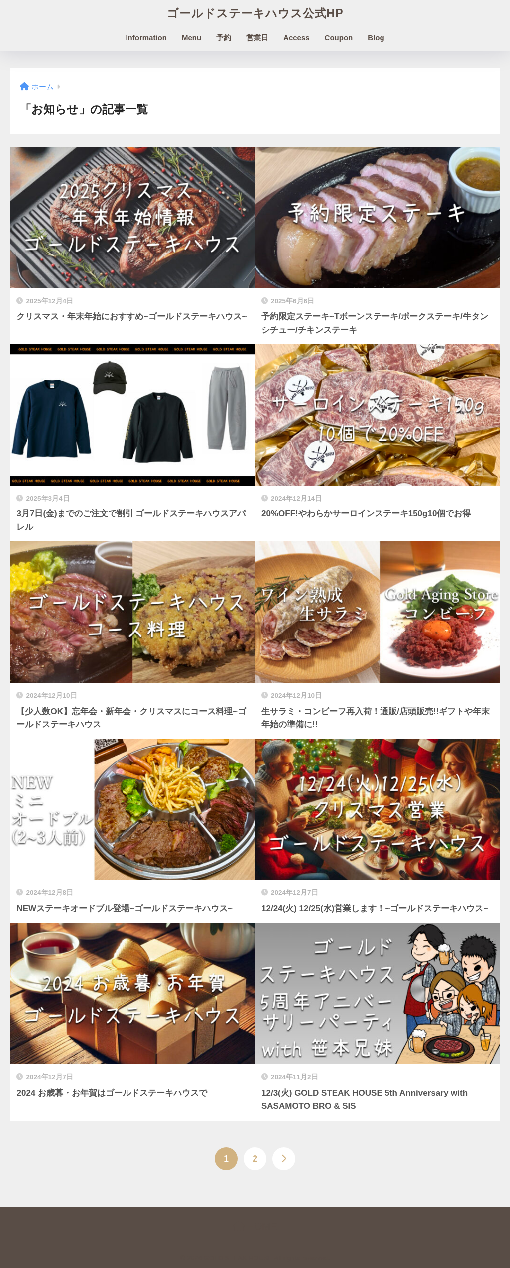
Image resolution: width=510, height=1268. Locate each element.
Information (146, 37)
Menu (191, 37)
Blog (376, 37)
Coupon (339, 37)
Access (296, 37)
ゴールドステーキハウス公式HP (255, 13)
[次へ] (283, 1158)
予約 (223, 37)
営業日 (257, 37)
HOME (255, 1226)
